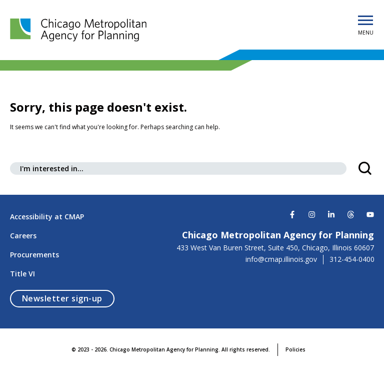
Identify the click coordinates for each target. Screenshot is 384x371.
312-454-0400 (352, 259)
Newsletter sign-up (68, 298)
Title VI (22, 273)
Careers (23, 235)
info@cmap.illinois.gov (281, 259)
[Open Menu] (365, 21)
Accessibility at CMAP (47, 216)
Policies (296, 349)
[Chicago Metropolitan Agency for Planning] (80, 30)
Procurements (34, 254)
